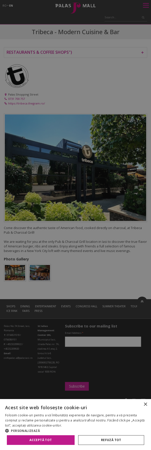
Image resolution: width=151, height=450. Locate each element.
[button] (75, 430)
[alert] (75, 225)
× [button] (145, 404)
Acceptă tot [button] (40, 440)
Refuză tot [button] (111, 440)
